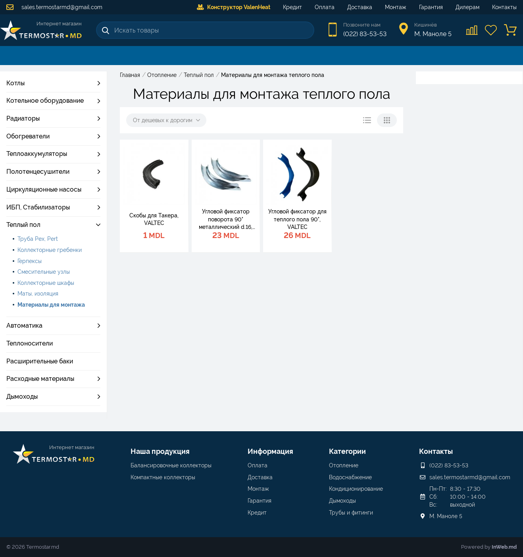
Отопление (343, 465)
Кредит (292, 7)
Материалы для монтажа (51, 305)
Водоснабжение (350, 477)
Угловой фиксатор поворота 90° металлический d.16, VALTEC (225, 219)
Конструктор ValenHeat (233, 7)
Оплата (325, 7)
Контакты (504, 7)
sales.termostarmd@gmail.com (54, 7)
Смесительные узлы (43, 272)
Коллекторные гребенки (49, 250)
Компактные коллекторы (163, 477)
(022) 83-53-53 (364, 34)
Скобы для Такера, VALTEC (154, 219)
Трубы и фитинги (351, 512)
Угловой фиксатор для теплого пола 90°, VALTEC (297, 219)
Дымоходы (342, 500)
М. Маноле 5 (445, 516)
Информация (270, 451)
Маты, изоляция (37, 293)
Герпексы (29, 261)
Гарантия (431, 7)
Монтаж (395, 7)
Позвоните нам (362, 25)
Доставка (359, 7)
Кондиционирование (356, 489)
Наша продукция (160, 451)
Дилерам (467, 7)
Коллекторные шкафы (45, 283)
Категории (347, 451)
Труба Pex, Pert (37, 239)
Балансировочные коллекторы (171, 465)
